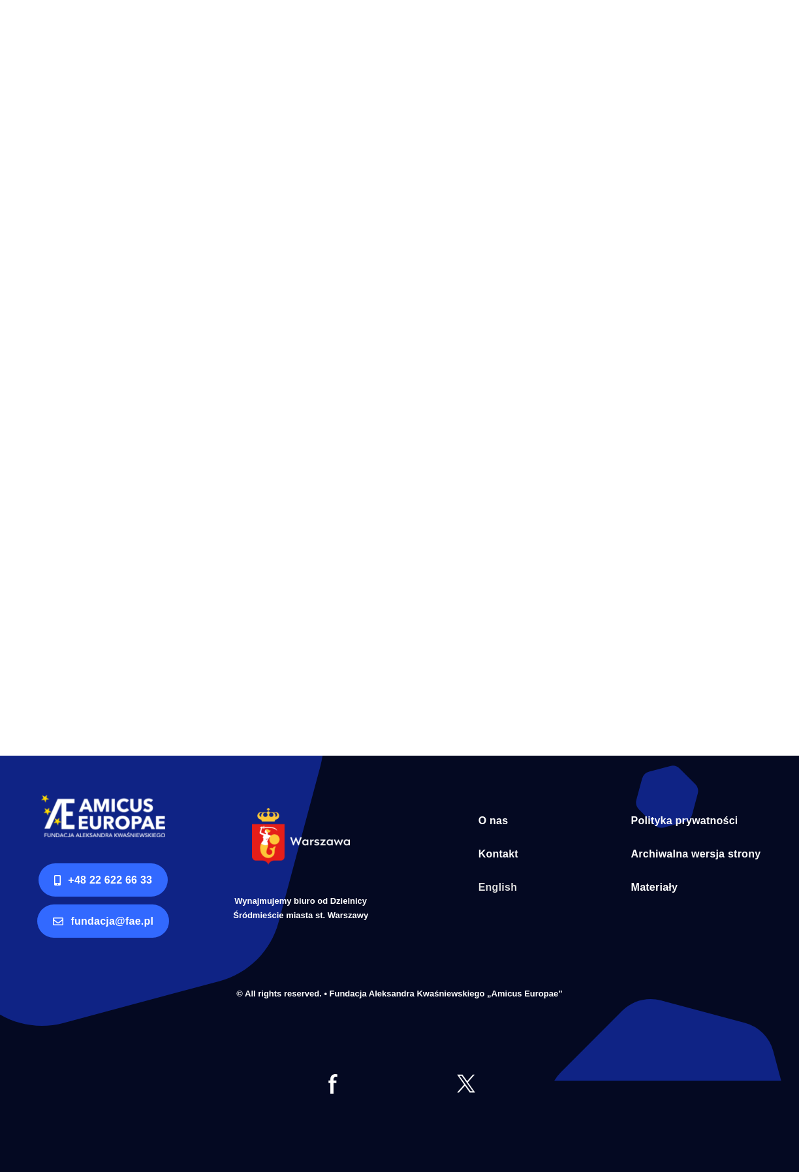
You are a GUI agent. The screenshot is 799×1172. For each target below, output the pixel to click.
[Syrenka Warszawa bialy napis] (301, 813)
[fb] (333, 1079)
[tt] (466, 1079)
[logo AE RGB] (103, 800)
